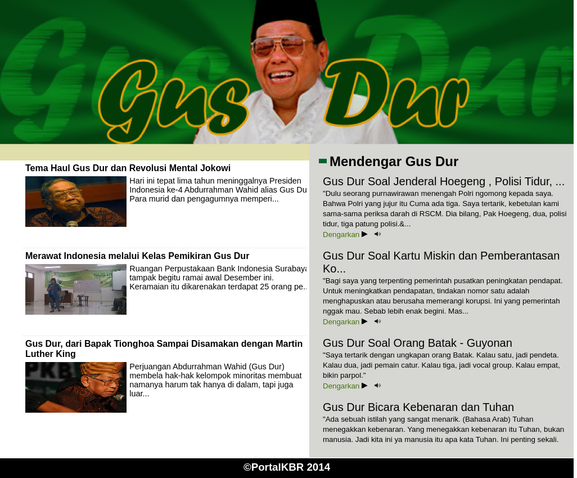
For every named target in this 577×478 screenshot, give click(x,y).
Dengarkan (345, 234)
